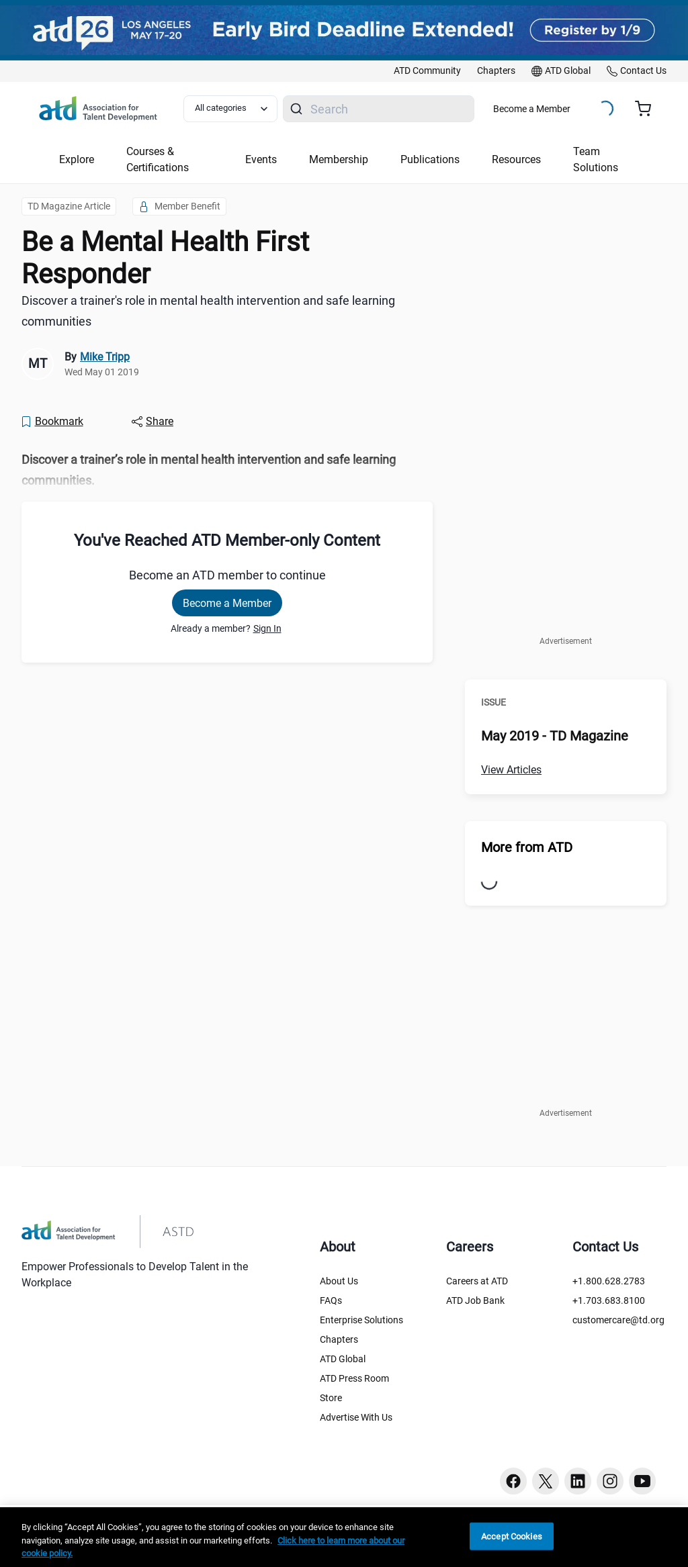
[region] (344, 1537)
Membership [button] (338, 159)
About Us (339, 1281)
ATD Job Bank (475, 1300)
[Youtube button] (642, 1481)
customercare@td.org (618, 1320)
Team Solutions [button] (595, 159)
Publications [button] (430, 159)
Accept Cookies (511, 1536)
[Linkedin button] (577, 1481)
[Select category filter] (230, 108)
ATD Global (343, 1359)
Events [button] (261, 159)
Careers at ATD (477, 1281)
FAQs (331, 1300)
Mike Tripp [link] (105, 356)
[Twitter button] (545, 1481)
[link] (427, 71)
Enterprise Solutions (361, 1320)
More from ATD (526, 847)
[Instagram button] (610, 1481)
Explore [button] (76, 159)
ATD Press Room (354, 1378)
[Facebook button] (513, 1481)
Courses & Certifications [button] (157, 159)
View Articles (511, 769)
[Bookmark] (51, 421)
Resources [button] (516, 159)
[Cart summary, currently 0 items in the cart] (648, 108)
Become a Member (531, 108)
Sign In (267, 628)
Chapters (339, 1339)
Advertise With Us (356, 1417)
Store (331, 1397)
